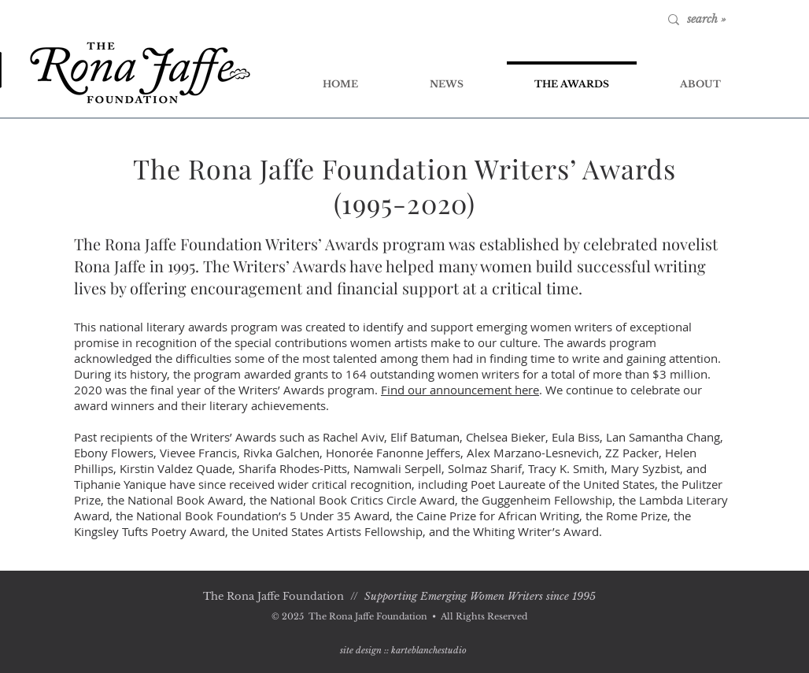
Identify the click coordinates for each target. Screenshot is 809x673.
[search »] (738, 20)
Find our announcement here (460, 390)
